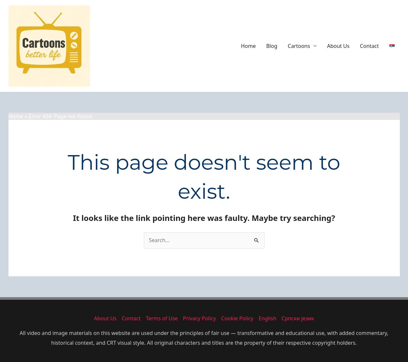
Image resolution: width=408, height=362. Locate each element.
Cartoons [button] (299, 46)
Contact (369, 46)
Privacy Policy (199, 318)
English (267, 318)
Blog (271, 46)
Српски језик (297, 318)
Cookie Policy (237, 318)
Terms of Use (162, 318)
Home (248, 46)
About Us (338, 46)
